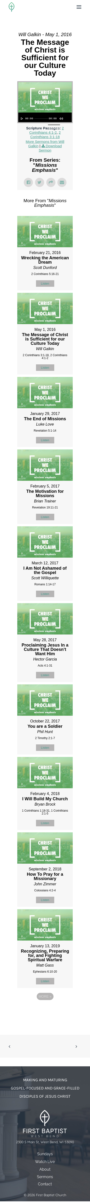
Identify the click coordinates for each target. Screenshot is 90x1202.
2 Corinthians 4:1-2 (46, 130)
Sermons (45, 1177)
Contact (45, 1184)
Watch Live (45, 1161)
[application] (45, 117)
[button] (79, 7)
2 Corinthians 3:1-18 (45, 134)
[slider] (41, 118)
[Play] (21, 118)
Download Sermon (50, 148)
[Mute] (61, 118)
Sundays (45, 1154)
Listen (45, 283)
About (44, 1169)
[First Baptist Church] (11, 7)
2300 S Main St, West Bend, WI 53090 (45, 1142)
